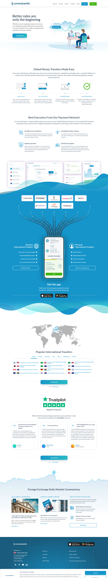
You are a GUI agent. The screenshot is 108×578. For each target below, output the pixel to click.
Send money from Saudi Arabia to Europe (55, 366)
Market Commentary (74, 557)
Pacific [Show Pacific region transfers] (74, 356)
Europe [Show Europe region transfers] (40, 356)
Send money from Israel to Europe (83, 366)
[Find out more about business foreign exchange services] (25, 268)
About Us (44, 551)
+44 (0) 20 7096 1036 (21, 552)
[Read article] (24, 506)
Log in (84, 3)
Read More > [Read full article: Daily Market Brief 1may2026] (15, 526)
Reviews (44, 557)
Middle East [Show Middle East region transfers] (66, 356)
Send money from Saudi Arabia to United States (84, 362)
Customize (95, 569)
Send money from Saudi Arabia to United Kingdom (56, 362)
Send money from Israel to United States (29, 362)
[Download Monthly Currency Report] (54, 505)
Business (55, 3)
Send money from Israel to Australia (55, 373)
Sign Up (93, 3)
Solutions (67, 3)
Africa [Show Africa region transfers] (59, 356)
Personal (61, 3)
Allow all (95, 564)
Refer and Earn (73, 551)
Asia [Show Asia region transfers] (54, 356)
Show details (23, 573)
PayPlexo (73, 3)
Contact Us (17, 550)
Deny (95, 574)
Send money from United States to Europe (83, 373)
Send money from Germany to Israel (83, 369)
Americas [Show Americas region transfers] (47, 356)
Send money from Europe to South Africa (29, 373)
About (78, 3)
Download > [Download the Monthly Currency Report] (44, 523)
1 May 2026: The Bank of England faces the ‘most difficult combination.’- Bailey (23, 516)
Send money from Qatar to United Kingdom (28, 366)
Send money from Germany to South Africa (55, 369)
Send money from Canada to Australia (29, 369)
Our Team (44, 554)
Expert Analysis (73, 554)
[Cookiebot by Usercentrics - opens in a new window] (9, 575)
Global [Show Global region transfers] (34, 356)
